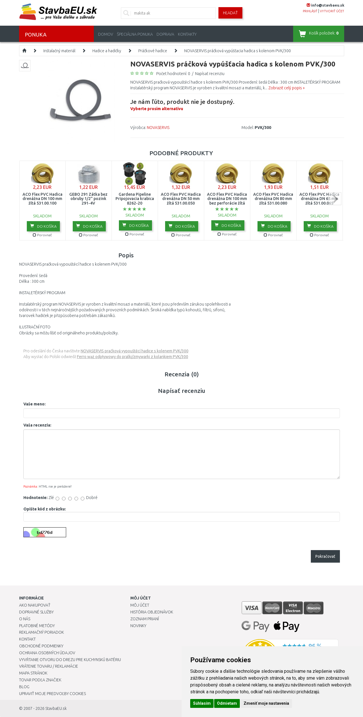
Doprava (165, 34)
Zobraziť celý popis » (286, 88)
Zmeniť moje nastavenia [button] (266, 703)
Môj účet (139, 605)
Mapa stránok (33, 673)
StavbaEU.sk (56, 708)
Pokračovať (325, 556)
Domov (105, 34)
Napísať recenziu (209, 73)
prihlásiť (310, 11)
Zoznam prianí (144, 619)
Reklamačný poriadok (41, 632)
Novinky (138, 625)
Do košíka (43, 226)
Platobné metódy (37, 625)
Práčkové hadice (152, 51)
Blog (24, 686)
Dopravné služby (36, 612)
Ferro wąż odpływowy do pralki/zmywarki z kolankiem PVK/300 (132, 356)
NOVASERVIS (158, 127)
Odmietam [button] (227, 703)
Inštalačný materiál (59, 51)
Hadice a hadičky (106, 51)
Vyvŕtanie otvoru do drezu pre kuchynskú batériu (70, 659)
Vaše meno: (34, 404)
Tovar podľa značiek (40, 680)
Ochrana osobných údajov (47, 653)
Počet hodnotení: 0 (173, 73)
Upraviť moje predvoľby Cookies (52, 693)
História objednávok (151, 612)
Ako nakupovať (34, 605)
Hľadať (230, 13)
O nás (24, 619)
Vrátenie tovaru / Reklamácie (48, 666)
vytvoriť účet (332, 11)
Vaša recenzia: (37, 425)
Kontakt (27, 639)
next (334, 198)
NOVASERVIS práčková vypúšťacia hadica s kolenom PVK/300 (237, 51)
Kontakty (187, 34)
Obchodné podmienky (41, 646)
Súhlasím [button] (202, 703)
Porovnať (42, 235)
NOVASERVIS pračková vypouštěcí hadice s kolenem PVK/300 (134, 351)
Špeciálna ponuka (135, 34)
